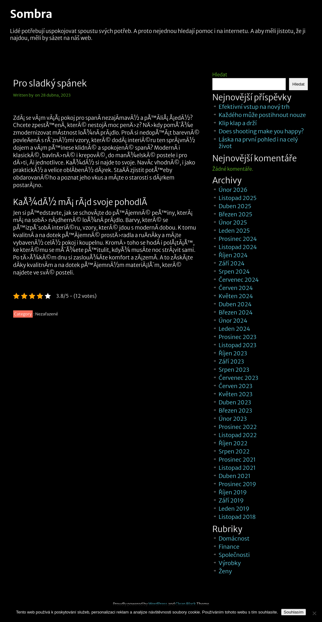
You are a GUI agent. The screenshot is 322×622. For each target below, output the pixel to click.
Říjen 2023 (233, 353)
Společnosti (234, 554)
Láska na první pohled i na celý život (258, 143)
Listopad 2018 (237, 516)
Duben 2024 (235, 304)
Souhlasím (293, 612)
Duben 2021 (234, 476)
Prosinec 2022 (238, 426)
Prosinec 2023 (237, 337)
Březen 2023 (235, 410)
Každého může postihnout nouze (262, 115)
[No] (314, 613)
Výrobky (230, 563)
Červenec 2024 (239, 279)
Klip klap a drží (238, 123)
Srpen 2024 (234, 271)
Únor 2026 (233, 189)
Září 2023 (231, 361)
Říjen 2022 (233, 443)
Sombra (31, 14)
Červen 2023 (235, 386)
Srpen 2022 (234, 451)
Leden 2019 (234, 508)
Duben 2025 (235, 206)
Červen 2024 (236, 288)
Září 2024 (232, 263)
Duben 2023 (235, 402)
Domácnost (234, 538)
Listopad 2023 (237, 345)
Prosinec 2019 (237, 484)
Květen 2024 (236, 296)
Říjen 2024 (233, 255)
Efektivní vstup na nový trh (254, 106)
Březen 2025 (235, 214)
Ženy (225, 571)
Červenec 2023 (238, 377)
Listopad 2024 (238, 247)
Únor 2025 (233, 222)
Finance (229, 546)
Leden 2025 (234, 230)
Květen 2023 (236, 394)
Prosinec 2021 (237, 459)
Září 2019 (231, 500)
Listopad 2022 (238, 435)
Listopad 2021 (237, 467)
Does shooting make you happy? (261, 131)
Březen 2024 (236, 312)
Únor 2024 (233, 320)
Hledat (219, 75)
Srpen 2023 (234, 369)
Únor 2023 (233, 418)
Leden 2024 (234, 328)
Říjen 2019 (233, 492)
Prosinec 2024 (238, 238)
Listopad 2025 (238, 198)
